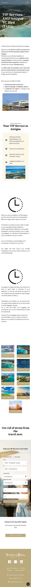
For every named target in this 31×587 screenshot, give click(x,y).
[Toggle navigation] (27, 2)
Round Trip (8, 457)
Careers (9, 570)
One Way (17, 457)
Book (15, 501)
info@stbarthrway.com (16, 582)
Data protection (19, 570)
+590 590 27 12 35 (16, 578)
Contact (22, 568)
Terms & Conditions (11, 568)
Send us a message (15, 535)
